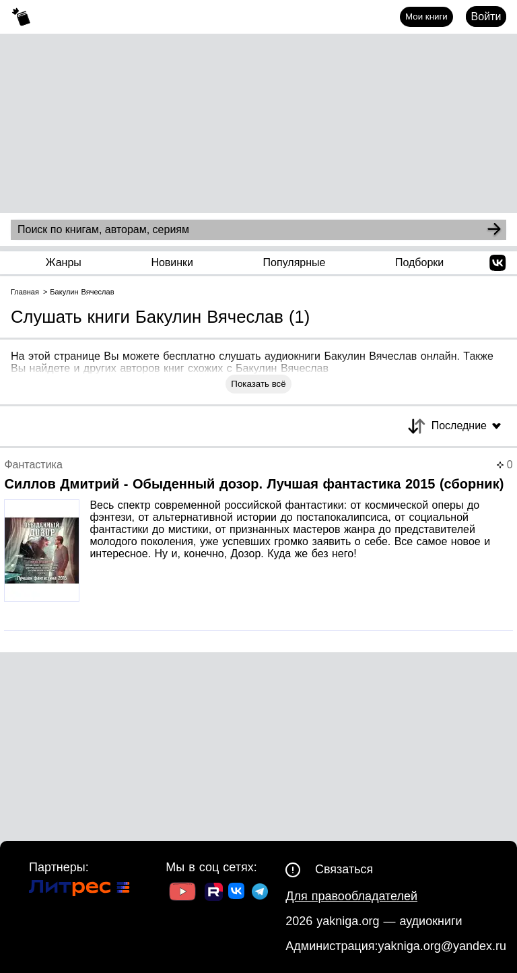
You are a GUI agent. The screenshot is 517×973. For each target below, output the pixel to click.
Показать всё (258, 384)
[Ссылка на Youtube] (182, 893)
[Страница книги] (258, 544)
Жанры (63, 262)
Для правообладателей (351, 896)
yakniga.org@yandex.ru (442, 946)
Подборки (419, 262)
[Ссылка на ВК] (237, 893)
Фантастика (33, 464)
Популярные (294, 262)
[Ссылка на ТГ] (260, 893)
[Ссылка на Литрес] (79, 890)
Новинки (172, 262)
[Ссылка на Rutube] (214, 893)
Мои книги (426, 16)
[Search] (494, 230)
